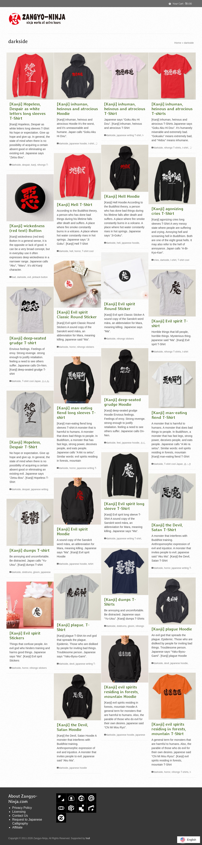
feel (119, 442)
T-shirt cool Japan (31, 381)
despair (26, 164)
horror (77, 251)
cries (156, 260)
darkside (16, 164)
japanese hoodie (78, 143)
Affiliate (17, 827)
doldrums (27, 572)
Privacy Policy (22, 807)
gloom (36, 572)
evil (29, 277)
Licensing (19, 811)
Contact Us (20, 815)
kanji (33, 164)
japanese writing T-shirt (129, 135)
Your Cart (180, 3)
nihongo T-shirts (172, 147)
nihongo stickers (125, 338)
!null (88, 838)
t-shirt (91, 143)
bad (14, 277)
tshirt (90, 564)
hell (119, 243)
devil (71, 663)
